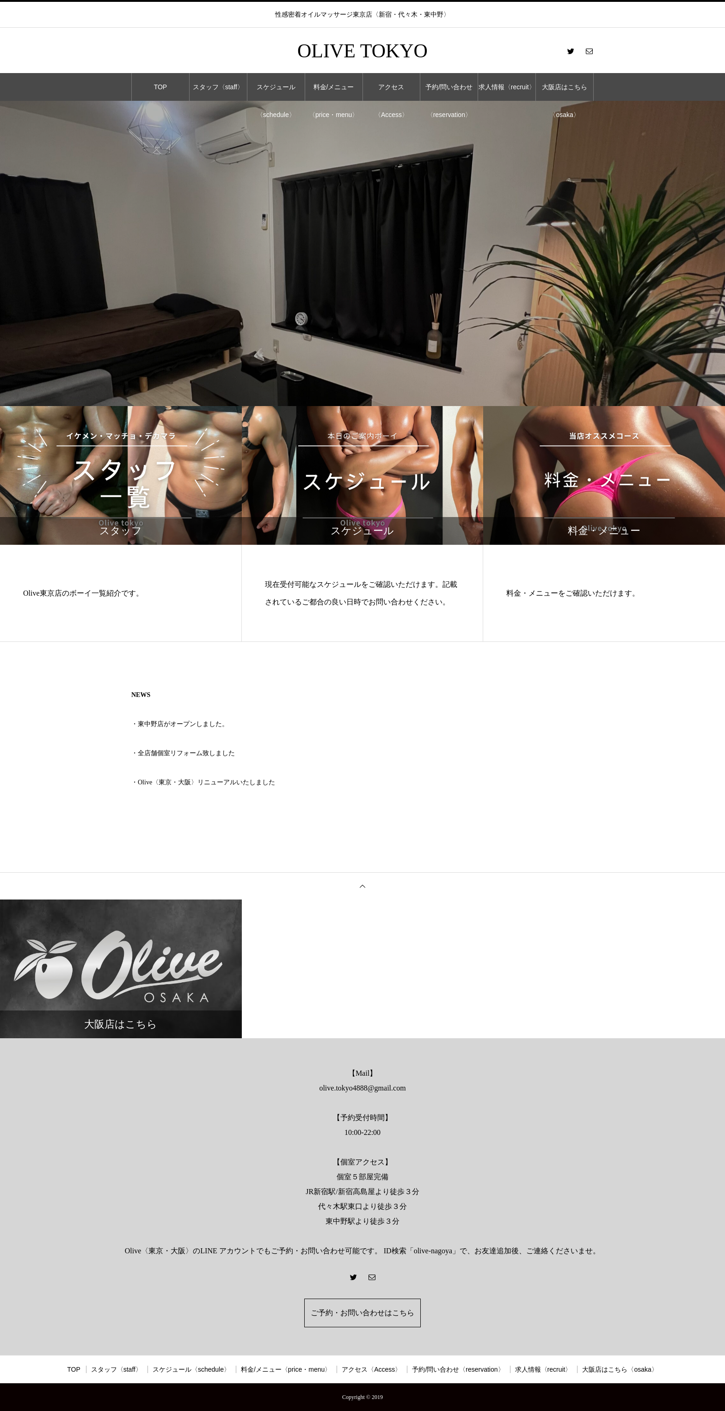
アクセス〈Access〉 (391, 92)
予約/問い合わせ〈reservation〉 (449, 92)
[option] (362, 253)
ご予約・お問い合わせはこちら (362, 1313)
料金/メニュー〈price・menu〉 (333, 92)
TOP (160, 87)
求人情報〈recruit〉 (507, 87)
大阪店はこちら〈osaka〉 (564, 92)
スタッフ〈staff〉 (218, 87)
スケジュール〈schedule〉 (276, 92)
